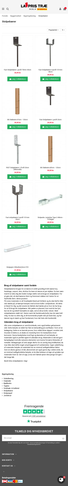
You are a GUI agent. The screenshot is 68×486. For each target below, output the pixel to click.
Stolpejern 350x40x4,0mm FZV (18, 267)
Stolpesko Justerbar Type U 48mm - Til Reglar (50, 218)
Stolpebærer (8, 391)
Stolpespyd (8, 393)
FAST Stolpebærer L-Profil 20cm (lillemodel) (17, 169)
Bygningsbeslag (8, 374)
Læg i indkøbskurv (17, 79)
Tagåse (6, 386)
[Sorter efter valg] (53, 30)
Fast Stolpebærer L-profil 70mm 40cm (17, 70)
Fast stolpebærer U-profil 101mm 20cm (17, 218)
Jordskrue (7, 395)
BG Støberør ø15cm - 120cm (17, 120)
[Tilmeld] (63, 438)
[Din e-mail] (31, 438)
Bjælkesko (7, 383)
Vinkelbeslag (8, 378)
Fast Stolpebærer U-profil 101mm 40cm (50, 71)
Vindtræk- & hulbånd (11, 388)
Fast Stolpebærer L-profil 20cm (50, 120)
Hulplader (7, 381)
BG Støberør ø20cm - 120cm (50, 168)
